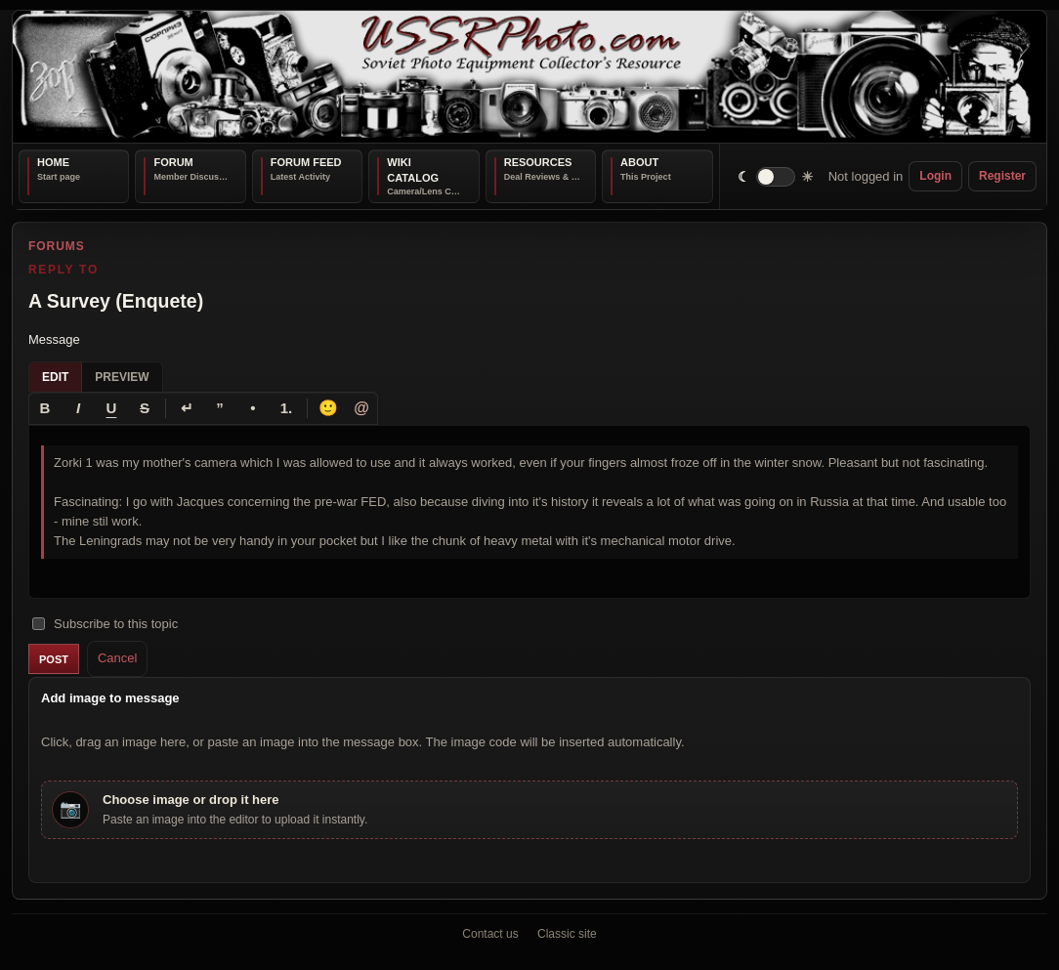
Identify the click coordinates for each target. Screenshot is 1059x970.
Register (1002, 176)
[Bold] (45, 408)
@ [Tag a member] (361, 408)
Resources (538, 162)
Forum (172, 162)
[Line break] (186, 408)
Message (54, 339)
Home (53, 162)
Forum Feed (306, 162)
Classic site (567, 934)
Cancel (117, 659)
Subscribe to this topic (105, 623)
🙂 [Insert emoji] (328, 408)
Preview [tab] (121, 377)
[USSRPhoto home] (529, 77)
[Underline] (111, 408)
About (639, 162)
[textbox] (529, 512)
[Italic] (78, 408)
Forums (56, 246)
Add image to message (110, 698)
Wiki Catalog (413, 170)
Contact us (490, 934)
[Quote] (219, 408)
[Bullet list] (253, 408)
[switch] (776, 176)
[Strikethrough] (144, 408)
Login (935, 176)
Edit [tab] (55, 377)
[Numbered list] (286, 408)
